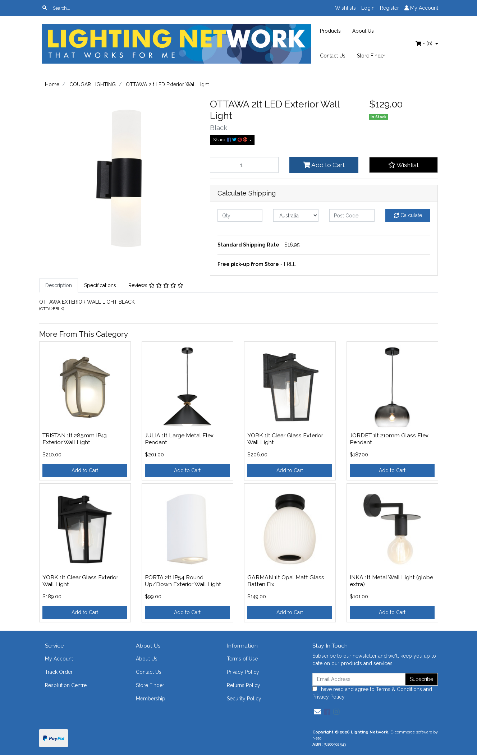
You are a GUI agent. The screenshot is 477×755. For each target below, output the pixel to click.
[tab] (58, 285)
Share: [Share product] (230, 139)
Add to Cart (324, 165)
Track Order (59, 672)
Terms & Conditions (399, 689)
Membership (150, 698)
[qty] (240, 215)
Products (330, 31)
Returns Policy (243, 685)
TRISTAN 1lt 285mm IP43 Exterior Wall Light (74, 439)
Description (58, 285)
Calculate (408, 215)
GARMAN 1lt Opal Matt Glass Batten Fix (285, 581)
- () (425, 43)
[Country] (295, 215)
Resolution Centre (66, 685)
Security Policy (244, 698)
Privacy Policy (243, 672)
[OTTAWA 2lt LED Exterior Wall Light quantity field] (244, 165)
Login (368, 8)
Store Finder (371, 56)
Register (389, 8)
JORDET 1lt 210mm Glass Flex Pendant (389, 439)
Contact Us (332, 56)
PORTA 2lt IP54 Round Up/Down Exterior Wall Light (183, 581)
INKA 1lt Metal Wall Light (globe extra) (391, 581)
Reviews (155, 285)
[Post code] (352, 215)
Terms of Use (242, 659)
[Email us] (317, 712)
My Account (59, 659)
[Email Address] (359, 679)
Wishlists (345, 8)
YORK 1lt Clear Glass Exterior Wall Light (285, 439)
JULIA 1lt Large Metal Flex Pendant (179, 439)
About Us (363, 31)
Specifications (100, 285)
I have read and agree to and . (372, 693)
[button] (403, 165)
